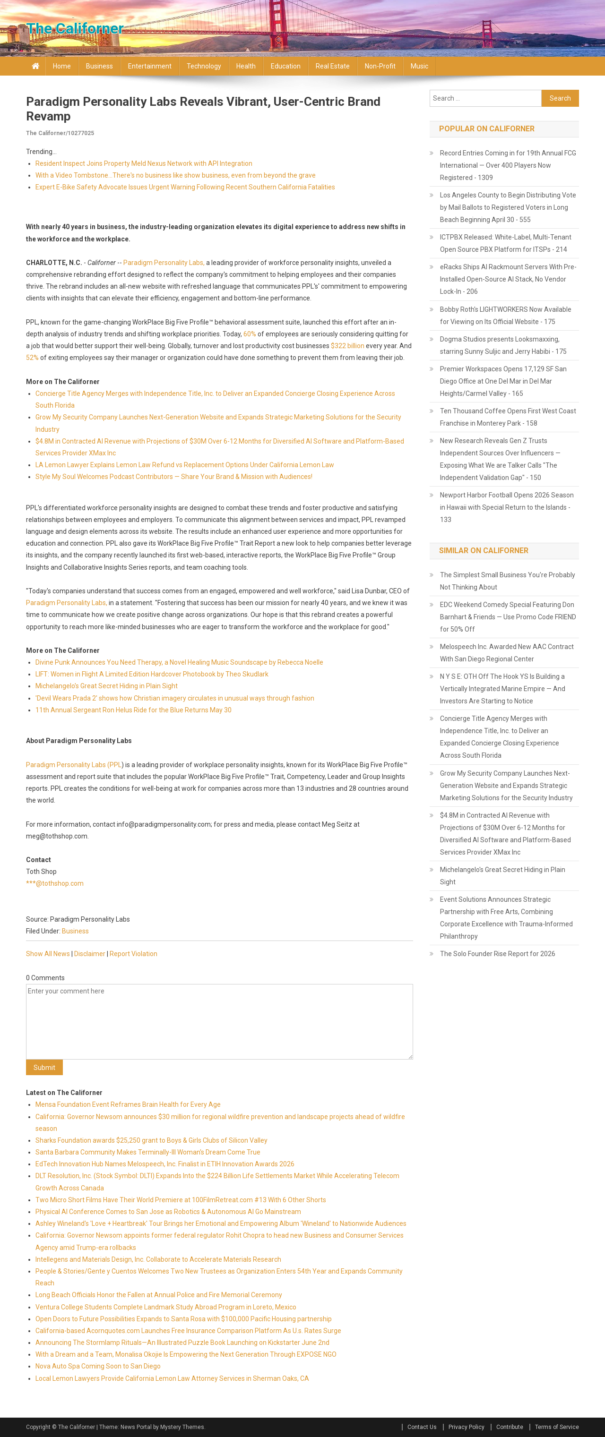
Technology (204, 66)
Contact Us (422, 1427)
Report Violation (133, 954)
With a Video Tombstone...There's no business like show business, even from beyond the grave (175, 175)
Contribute (509, 1427)
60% (249, 334)
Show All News (48, 954)
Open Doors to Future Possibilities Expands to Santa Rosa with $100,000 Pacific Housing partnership (183, 1319)
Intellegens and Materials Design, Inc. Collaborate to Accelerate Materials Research (158, 1259)
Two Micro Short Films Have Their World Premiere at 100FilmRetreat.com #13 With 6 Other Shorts (180, 1200)
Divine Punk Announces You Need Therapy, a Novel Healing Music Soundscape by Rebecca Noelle (179, 662)
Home (62, 66)
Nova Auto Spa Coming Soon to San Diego (98, 1366)
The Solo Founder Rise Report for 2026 (497, 954)
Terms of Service (557, 1427)
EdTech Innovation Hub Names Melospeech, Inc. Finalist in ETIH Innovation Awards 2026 (164, 1164)
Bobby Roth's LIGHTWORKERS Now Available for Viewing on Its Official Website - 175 (505, 315)
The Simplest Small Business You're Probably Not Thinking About (507, 581)
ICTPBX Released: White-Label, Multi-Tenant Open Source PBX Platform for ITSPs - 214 (505, 243)
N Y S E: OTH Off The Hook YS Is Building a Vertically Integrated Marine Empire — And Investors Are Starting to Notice (502, 689)
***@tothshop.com (55, 883)
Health (246, 66)
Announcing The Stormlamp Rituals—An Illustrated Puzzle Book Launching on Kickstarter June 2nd (182, 1342)
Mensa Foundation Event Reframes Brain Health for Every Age (128, 1104)
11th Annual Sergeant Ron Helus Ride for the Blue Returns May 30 (133, 710)
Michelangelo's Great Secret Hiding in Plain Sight (106, 686)
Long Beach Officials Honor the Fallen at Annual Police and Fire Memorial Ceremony (158, 1295)
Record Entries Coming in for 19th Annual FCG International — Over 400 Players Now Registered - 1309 (508, 165)
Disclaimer (89, 954)
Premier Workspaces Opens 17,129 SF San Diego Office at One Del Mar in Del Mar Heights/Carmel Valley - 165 (503, 381)
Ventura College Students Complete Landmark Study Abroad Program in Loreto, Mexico (165, 1307)
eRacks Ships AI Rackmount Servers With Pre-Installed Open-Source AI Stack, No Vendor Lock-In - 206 (508, 279)
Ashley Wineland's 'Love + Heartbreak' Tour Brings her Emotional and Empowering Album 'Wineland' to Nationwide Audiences (220, 1223)
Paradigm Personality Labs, (164, 262)
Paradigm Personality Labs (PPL (73, 765)
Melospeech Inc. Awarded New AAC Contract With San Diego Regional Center (507, 653)
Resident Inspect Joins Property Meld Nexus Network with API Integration (143, 163)
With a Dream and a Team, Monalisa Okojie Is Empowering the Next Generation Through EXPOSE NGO (186, 1354)
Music (419, 66)
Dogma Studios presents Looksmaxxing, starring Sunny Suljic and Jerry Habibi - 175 (503, 345)
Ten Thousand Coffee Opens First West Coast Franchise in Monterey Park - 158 (508, 417)
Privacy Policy (466, 1427)
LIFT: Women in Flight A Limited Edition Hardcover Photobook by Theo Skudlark (151, 674)
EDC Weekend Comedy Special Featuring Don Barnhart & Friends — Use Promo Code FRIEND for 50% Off (508, 617)
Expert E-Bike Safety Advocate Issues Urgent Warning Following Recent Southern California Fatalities (185, 187)
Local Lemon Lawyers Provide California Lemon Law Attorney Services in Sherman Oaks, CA (172, 1378)
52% (32, 357)
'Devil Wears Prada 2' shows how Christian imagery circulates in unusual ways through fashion (174, 698)
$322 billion (347, 346)
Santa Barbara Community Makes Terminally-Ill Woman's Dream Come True (147, 1152)
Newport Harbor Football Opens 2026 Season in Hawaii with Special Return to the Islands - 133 (507, 507)
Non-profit (380, 66)
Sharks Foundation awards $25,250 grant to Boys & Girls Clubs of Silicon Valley (151, 1140)
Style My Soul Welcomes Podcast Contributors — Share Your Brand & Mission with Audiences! (173, 476)
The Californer (75, 28)
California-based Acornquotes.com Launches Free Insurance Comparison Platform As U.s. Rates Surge (188, 1330)
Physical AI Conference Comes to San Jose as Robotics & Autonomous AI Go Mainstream (168, 1211)
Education (286, 66)
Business (99, 66)
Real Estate (333, 66)
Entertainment (150, 66)
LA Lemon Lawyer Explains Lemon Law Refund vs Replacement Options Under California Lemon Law (184, 465)
